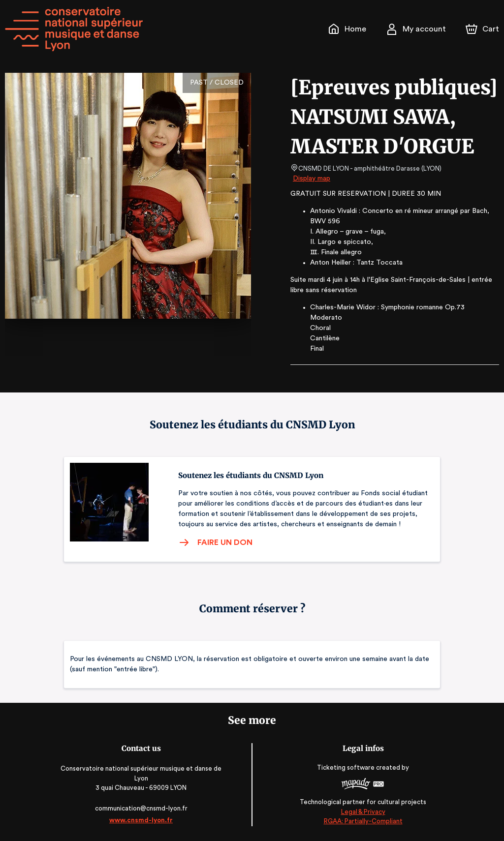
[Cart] (483, 29)
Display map (312, 178)
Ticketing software (345, 767)
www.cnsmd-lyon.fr (142, 820)
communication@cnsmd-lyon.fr (143, 808)
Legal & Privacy (361, 811)
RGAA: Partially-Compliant (361, 821)
